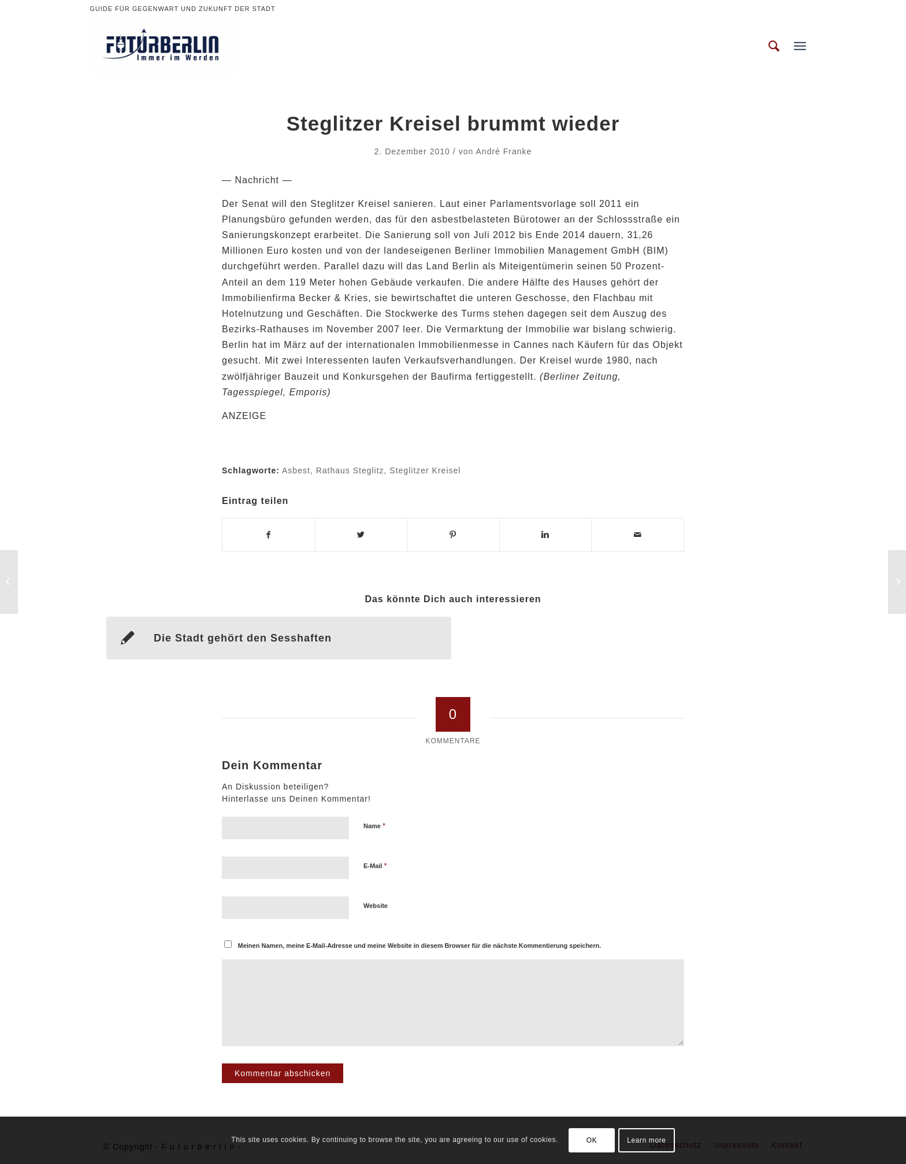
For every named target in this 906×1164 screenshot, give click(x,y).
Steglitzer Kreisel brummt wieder (453, 123)
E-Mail (375, 865)
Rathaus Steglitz (350, 470)
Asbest (296, 470)
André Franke (504, 151)
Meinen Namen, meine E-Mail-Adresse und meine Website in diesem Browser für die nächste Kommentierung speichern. (419, 945)
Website (375, 905)
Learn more (646, 1140)
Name (374, 825)
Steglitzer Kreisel (425, 470)
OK (591, 1140)
